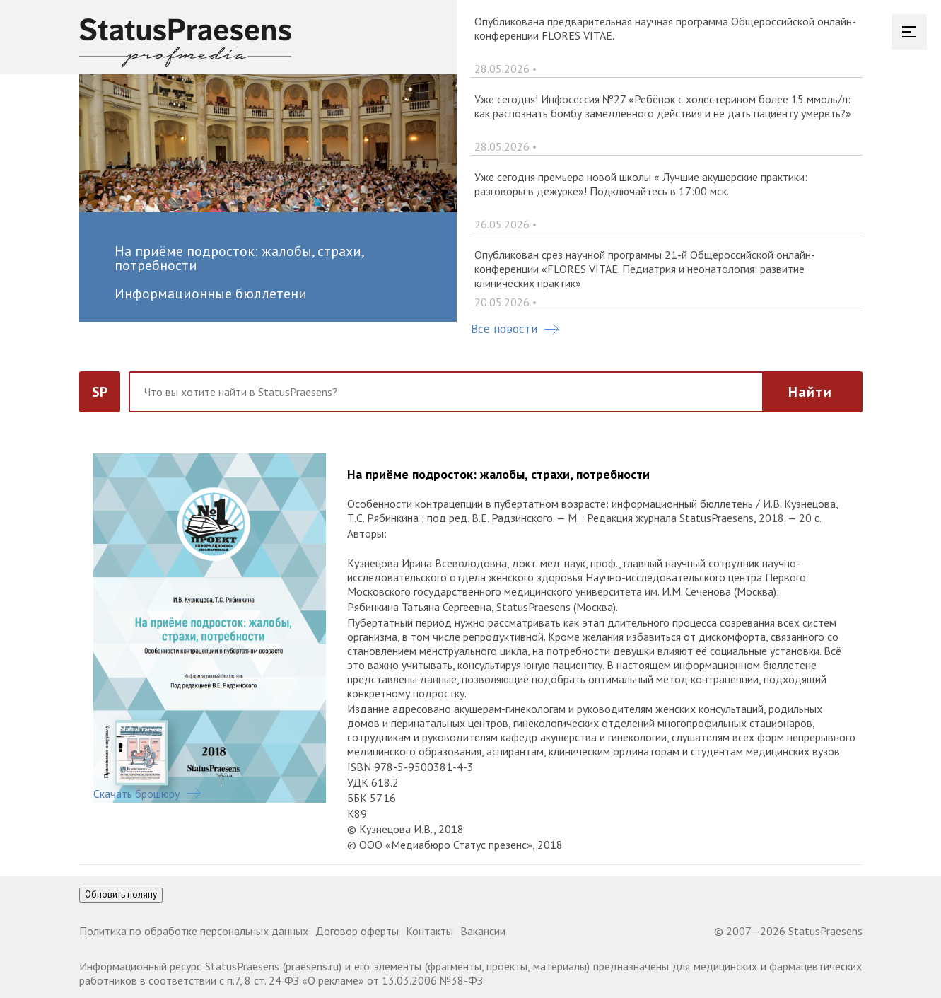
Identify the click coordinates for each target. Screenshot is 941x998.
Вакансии (482, 931)
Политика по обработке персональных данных (193, 931)
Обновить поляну (121, 894)
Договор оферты (357, 931)
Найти (810, 392)
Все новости (515, 329)
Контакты (429, 931)
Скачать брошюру (147, 794)
